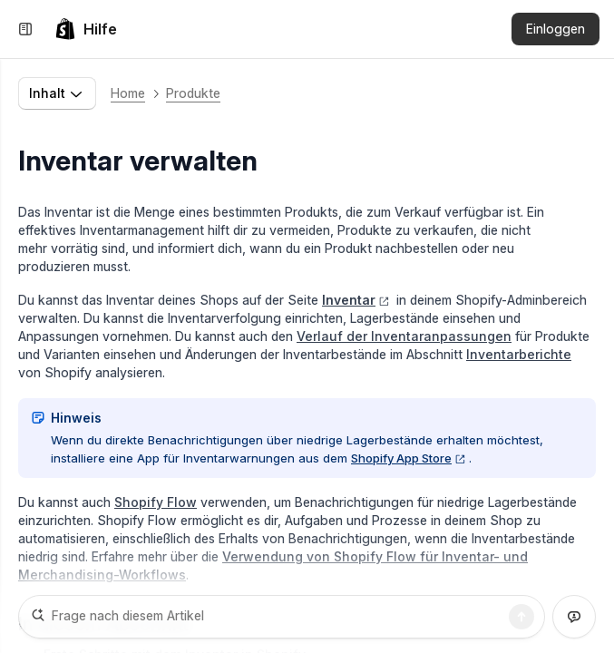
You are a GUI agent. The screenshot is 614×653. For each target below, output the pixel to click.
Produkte (193, 93)
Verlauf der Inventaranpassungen (404, 336)
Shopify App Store (408, 458)
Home (128, 93)
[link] (85, 29)
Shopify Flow (155, 502)
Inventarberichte (518, 354)
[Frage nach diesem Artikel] (281, 616)
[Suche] (521, 616)
